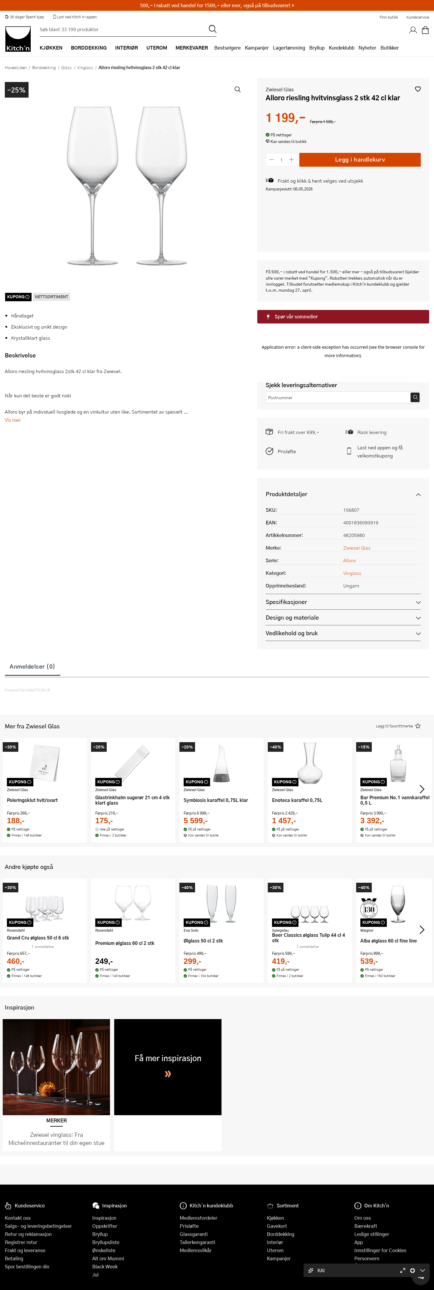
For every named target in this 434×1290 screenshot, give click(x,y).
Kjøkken (275, 1217)
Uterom (275, 1250)
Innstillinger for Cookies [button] (380, 1250)
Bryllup (317, 47)
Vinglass (85, 67)
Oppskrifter (104, 1225)
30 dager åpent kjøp (24, 17)
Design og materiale (292, 572)
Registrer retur (21, 1242)
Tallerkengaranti (197, 1242)
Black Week (105, 1266)
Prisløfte (287, 406)
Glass (66, 67)
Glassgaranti (194, 1234)
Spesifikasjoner (286, 556)
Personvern (366, 1258)
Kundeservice (417, 17)
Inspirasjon (104, 1217)
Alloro (349, 515)
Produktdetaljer (286, 449)
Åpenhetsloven (370, 1266)
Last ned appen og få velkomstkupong (380, 406)
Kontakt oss (18, 1217)
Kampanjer (257, 47)
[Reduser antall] (271, 159)
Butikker (390, 47)
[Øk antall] (291, 159)
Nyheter (367, 47)
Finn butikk (389, 17)
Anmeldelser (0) (33, 621)
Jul (95, 1274)
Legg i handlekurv (360, 159)
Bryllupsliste (105, 1242)
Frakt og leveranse (25, 1250)
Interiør (275, 1242)
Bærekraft (365, 1225)
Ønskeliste (103, 1250)
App (358, 1242)
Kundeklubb (341, 47)
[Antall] (281, 159)
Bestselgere (227, 47)
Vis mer (13, 419)
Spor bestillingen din (27, 1266)
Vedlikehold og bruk (292, 588)
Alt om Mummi (108, 1258)
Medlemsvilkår (196, 1250)
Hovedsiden (16, 67)
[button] (418, 89)
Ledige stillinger (371, 1234)
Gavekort (277, 1225)
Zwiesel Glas (280, 89)
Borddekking (44, 67)
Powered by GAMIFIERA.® (27, 645)
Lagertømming (289, 47)
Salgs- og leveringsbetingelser (38, 1225)
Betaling (14, 1258)
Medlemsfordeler (198, 1217)
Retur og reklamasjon (28, 1234)
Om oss (362, 1217)
